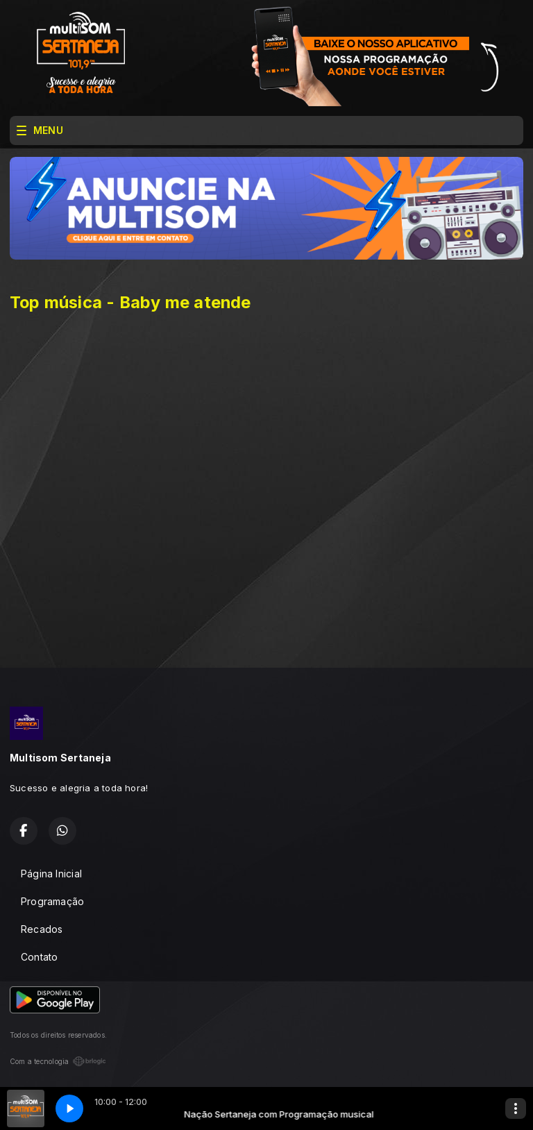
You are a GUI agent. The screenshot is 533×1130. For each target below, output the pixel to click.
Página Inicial (51, 873)
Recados (41, 929)
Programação (52, 901)
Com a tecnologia (58, 1061)
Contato (39, 957)
